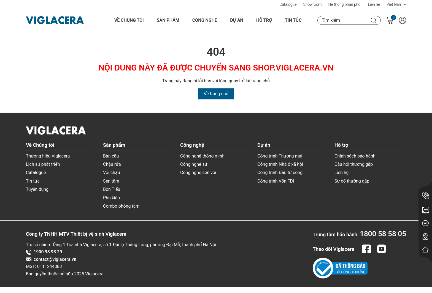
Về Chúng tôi (129, 20)
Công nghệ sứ (193, 164)
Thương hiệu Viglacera (48, 156)
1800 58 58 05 (383, 234)
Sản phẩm (168, 20)
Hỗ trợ (264, 20)
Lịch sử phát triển (43, 164)
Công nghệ (204, 20)
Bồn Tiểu (111, 189)
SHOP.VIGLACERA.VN (293, 67)
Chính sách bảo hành (355, 156)
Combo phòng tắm (121, 206)
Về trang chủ (216, 93)
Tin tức (293, 20)
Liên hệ (374, 4)
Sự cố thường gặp (351, 181)
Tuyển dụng (37, 189)
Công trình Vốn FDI (275, 181)
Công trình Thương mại (279, 156)
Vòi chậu (111, 172)
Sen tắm (111, 181)
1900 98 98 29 (44, 252)
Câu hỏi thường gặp (353, 164)
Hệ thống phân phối (344, 4)
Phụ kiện (111, 197)
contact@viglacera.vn (51, 259)
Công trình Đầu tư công (280, 172)
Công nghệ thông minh (202, 156)
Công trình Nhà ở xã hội (280, 164)
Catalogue (287, 4)
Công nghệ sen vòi (198, 172)
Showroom (312, 4)
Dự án (236, 20)
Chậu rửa (112, 164)
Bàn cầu (111, 156)
